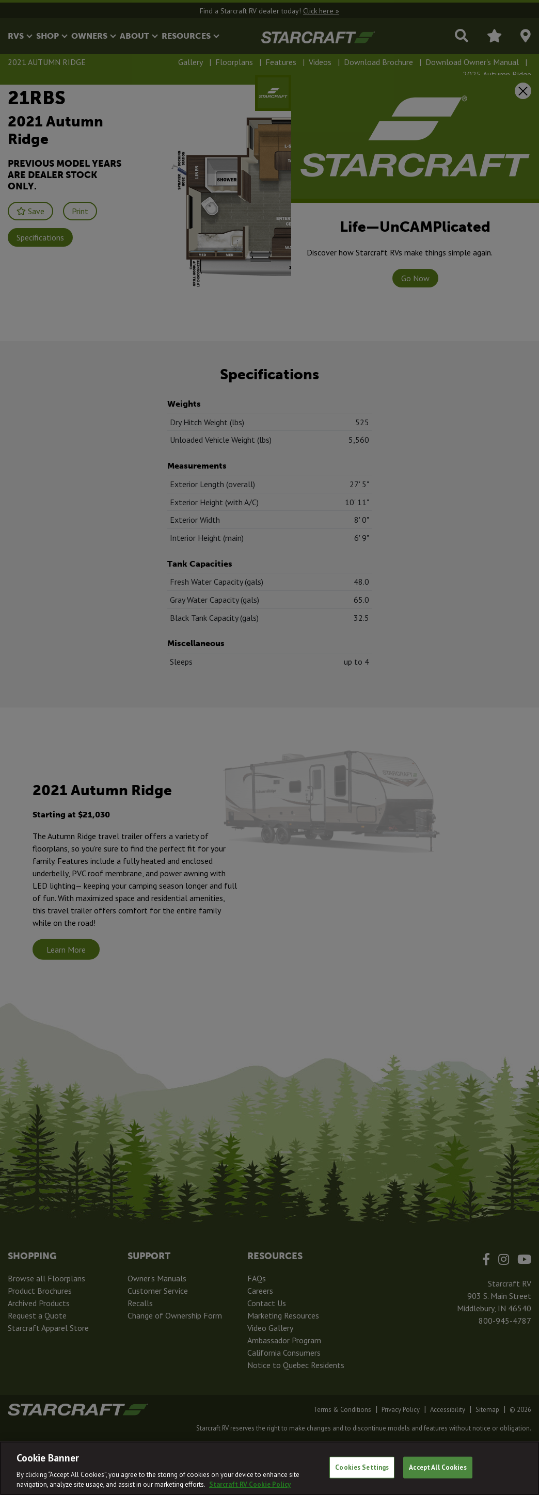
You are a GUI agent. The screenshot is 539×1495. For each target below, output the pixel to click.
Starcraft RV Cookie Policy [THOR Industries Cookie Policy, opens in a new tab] (250, 1484)
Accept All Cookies (437, 1467)
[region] (269, 1468)
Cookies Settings (362, 1467)
